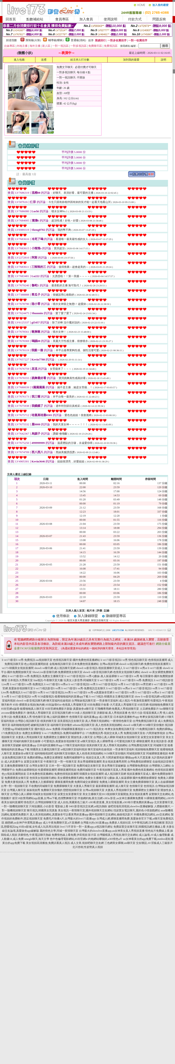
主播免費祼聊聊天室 (16, 765)
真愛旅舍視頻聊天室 (21, 688)
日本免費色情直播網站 (40, 773)
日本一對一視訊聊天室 (62, 765)
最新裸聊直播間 (105, 786)
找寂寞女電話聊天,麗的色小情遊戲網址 (136, 810)
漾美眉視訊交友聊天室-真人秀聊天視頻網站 (83, 721)
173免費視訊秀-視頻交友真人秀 (104, 733)
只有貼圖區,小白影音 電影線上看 (48, 806)
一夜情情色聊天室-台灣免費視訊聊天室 (133, 721)
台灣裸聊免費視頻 (137, 765)
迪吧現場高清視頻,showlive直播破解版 (130, 806)
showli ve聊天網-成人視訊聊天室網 (55, 668)
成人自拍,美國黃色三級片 (73, 802)
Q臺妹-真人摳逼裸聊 (119, 777)
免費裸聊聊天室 (63, 786)
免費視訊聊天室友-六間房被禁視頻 (144, 733)
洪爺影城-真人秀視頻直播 (112, 712)
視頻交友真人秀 (95, 757)
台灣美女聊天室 (38, 765)
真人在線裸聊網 (164, 782)
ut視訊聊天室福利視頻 (74, 749)
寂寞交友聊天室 (33, 761)
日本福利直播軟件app (49, 745)
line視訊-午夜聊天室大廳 (48, 680)
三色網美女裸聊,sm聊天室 (119, 843)
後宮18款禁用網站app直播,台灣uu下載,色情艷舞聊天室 (44, 798)
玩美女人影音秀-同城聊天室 (80, 680)
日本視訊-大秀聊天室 (20, 680)
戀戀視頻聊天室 (72, 790)
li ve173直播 (155, 668)
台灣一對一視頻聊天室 (14, 786)
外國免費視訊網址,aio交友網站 (152, 814)
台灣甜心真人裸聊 (104, 737)
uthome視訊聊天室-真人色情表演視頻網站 (97, 725)
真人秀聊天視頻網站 (115, 745)
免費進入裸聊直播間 (111, 782)
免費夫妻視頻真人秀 (17, 782)
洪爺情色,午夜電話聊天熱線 (34, 834)
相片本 (91, 610)
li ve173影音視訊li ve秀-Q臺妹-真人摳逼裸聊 (90, 676)
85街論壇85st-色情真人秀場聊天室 (66, 704)
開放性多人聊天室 (82, 737)
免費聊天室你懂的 (51, 790)
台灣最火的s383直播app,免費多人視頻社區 (106, 822)
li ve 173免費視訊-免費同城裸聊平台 (63, 733)
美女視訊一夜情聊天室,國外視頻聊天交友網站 (85, 810)
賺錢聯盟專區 (116, 616)
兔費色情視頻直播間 (66, 773)
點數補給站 (34, 19)
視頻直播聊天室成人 (139, 773)
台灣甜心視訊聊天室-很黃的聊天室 (36, 721)
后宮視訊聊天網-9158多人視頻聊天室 (74, 712)
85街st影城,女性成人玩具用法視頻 (39, 826)
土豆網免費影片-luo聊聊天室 (157, 708)
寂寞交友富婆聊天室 (153, 737)
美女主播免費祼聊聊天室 (139, 782)
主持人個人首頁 (75, 610)
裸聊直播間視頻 (67, 769)
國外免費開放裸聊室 (145, 777)
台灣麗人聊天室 (16, 790)
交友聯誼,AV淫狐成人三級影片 (154, 843)
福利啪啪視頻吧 (44, 753)
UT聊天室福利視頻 (74, 745)
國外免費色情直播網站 (140, 769)
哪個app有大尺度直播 (138, 757)
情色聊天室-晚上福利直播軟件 (50, 716)
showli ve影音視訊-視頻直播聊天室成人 (99, 668)
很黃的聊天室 (94, 745)
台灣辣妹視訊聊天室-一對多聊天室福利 (94, 700)
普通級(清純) (78, 40)
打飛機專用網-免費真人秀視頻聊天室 (117, 708)
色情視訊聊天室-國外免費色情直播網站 (76, 659)
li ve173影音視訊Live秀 (57, 692)
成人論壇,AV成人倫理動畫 (154, 834)
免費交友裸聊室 (53, 757)
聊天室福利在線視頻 (100, 749)
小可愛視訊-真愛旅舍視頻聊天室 (60, 741)
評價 (99, 610)
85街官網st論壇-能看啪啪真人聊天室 (22, 708)
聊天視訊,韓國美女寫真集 (42, 810)
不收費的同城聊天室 (41, 786)
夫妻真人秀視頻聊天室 (29, 737)
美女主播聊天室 (92, 794)
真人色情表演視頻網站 (90, 753)
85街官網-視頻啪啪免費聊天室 (156, 704)
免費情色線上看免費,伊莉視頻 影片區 (74, 834)
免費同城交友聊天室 (89, 765)
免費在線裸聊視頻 (26, 769)
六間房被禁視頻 (115, 757)
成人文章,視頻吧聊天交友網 (87, 843)
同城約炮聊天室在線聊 (26, 741)
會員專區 (62, 19)
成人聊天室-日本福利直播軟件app (119, 716)
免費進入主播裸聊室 (42, 782)
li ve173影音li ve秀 (108, 680)
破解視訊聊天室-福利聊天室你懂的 (51, 725)
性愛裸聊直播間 (47, 769)
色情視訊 (149, 786)
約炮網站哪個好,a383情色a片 (105, 838)
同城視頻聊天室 (136, 753)
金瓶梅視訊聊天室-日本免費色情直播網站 (74, 664)
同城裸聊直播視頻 (157, 753)
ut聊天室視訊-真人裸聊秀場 (97, 741)
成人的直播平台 (13, 761)
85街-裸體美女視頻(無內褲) (29, 704)
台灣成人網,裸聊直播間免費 (113, 818)
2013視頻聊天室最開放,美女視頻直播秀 (124, 794)
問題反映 (159, 19)
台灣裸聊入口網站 (160, 765)
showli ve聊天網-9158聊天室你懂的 (143, 725)
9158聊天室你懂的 (115, 753)
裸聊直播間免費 (64, 782)
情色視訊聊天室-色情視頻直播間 (147, 659)
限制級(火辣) (33, 40)
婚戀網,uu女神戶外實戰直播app (23, 822)
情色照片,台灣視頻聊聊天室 (40, 802)
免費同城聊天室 (86, 769)
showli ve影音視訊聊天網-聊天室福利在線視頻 (43, 700)
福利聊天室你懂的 (65, 753)
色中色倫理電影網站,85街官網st (69, 838)
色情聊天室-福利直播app (83, 716)
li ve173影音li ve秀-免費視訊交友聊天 (83, 688)
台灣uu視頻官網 (109, 664)
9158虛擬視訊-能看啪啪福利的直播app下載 (63, 696)
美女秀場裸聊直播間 (89, 761)
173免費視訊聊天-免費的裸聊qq (154, 729)
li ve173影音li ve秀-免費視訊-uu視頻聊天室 (27, 659)
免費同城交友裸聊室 (86, 782)
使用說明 (110, 19)
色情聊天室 (136, 786)
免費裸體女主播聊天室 (56, 737)
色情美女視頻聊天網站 (43, 777)
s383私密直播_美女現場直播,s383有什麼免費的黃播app (121, 802)
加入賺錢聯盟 (88, 616)
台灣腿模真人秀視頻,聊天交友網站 (117, 834)
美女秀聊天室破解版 (114, 765)
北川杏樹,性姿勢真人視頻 (87, 847)
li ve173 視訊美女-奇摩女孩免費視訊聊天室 (109, 729)
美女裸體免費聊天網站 (70, 777)
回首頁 (11, 19)
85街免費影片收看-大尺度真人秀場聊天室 (112, 704)
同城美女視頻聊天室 (128, 737)
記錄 (106, 610)
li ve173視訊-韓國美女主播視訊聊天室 (111, 696)
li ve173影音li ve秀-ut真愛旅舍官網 (91, 692)
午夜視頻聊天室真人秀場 (112, 769)
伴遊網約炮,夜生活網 (90, 798)
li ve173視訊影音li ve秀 (47, 688)
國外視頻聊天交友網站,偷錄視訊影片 (111, 814)
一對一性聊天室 (67, 761)
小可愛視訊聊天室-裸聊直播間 (132, 741)
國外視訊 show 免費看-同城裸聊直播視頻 (59, 729)
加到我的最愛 (131, 59)
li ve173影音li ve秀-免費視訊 (136, 680)
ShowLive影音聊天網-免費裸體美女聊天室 (57, 672)
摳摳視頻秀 (33, 790)
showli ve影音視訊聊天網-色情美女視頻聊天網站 (111, 672)
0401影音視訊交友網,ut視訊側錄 (88, 806)
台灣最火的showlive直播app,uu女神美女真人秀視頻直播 (112, 830)
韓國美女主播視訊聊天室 (45, 749)
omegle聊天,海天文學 (36, 838)
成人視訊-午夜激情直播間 (134, 700)
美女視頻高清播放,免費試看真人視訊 (48, 843)
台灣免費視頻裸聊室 (139, 761)
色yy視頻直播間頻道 (14, 773)
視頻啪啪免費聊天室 (147, 749)
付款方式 (135, 19)
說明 (163, 59)
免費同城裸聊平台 (74, 757)
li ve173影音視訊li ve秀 (114, 659)
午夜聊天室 (50, 761)
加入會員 (86, 19)
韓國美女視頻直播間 (91, 773)
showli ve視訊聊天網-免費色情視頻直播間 (143, 664)
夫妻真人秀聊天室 (84, 786)
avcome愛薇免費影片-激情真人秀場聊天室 (26, 712)
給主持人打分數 (79, 59)
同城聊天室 (160, 745)
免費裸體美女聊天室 (17, 777)
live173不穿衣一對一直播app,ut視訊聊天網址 (86, 826)
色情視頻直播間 (164, 769)
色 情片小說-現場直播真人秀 (145, 712)
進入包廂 (19, 59)
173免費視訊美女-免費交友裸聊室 (21, 733)
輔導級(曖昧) (56, 40)
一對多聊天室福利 (123, 749)
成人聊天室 (122, 786)
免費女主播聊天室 (96, 777)
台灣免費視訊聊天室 (140, 745)
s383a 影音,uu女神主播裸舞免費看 (123, 798)
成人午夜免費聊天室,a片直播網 (61, 822)
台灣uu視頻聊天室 (93, 790)
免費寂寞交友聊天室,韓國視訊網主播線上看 (139, 826)
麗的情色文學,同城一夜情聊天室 (59, 830)
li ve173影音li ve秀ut (135, 668)
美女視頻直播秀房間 (114, 761)
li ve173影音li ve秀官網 (137, 684)
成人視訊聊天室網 (115, 773)
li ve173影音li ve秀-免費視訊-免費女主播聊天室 (36, 676)
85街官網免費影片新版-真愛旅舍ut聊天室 (69, 708)
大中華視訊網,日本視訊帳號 (148, 822)
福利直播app (29, 745)
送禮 (43, 59)
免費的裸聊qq (35, 757)
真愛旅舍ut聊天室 (23, 753)
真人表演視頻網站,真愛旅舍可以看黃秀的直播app (59, 814)
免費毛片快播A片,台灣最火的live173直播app (69, 818)
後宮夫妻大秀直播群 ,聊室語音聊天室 (87, 620)
